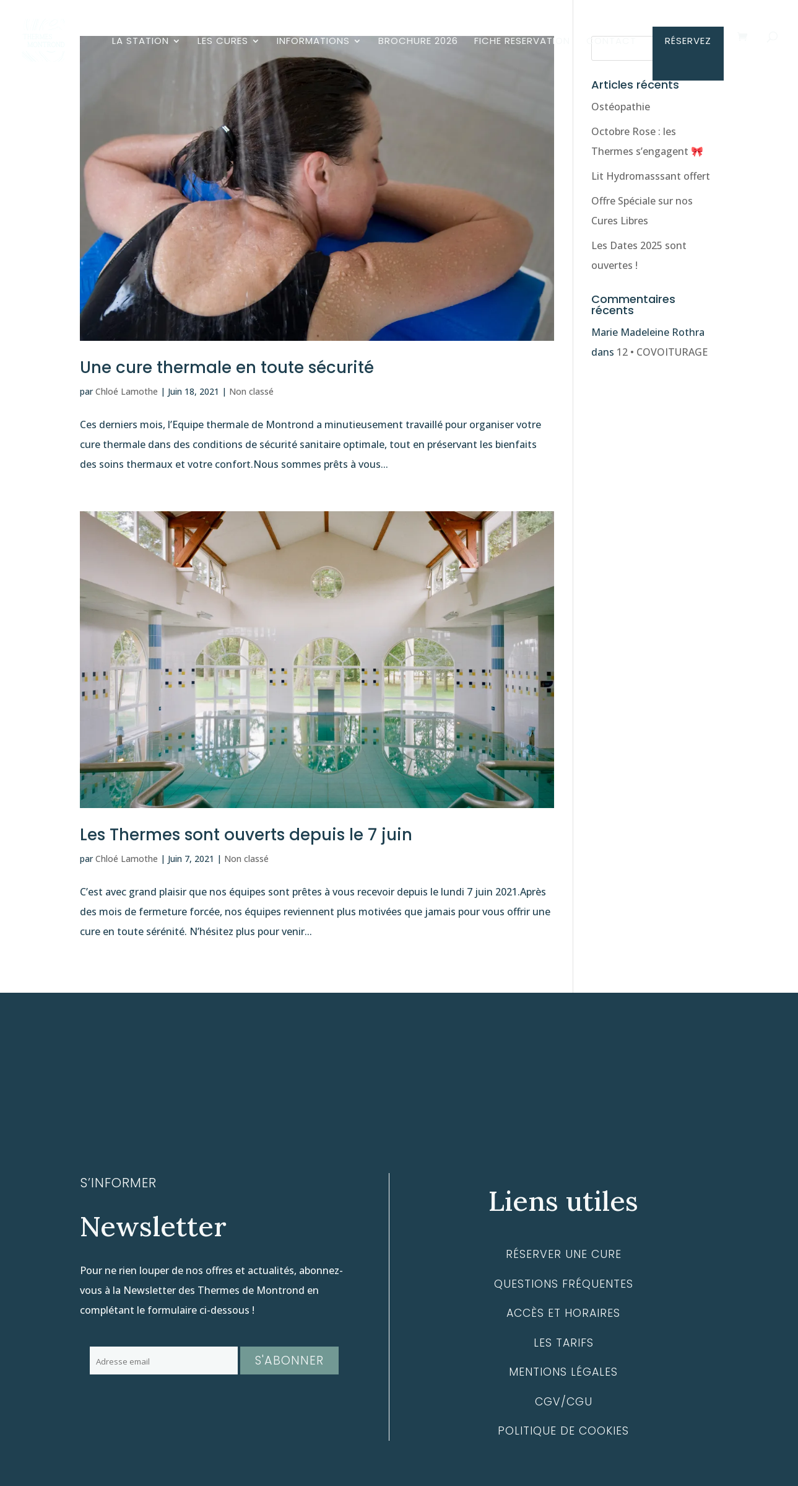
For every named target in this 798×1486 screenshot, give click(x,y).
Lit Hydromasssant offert (650, 176)
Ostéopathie (620, 106)
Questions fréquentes (563, 1284)
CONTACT (611, 42)
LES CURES (222, 42)
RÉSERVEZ (688, 42)
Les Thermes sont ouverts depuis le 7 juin (246, 835)
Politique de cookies (563, 1430)
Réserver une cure (564, 1254)
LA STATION (140, 42)
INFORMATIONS (313, 42)
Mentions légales (563, 1372)
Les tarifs (564, 1342)
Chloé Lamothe (126, 391)
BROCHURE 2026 (418, 42)
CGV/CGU (563, 1401)
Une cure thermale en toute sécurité (227, 367)
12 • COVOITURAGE (662, 352)
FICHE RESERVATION (522, 42)
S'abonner (289, 1360)
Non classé (251, 391)
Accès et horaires (563, 1313)
